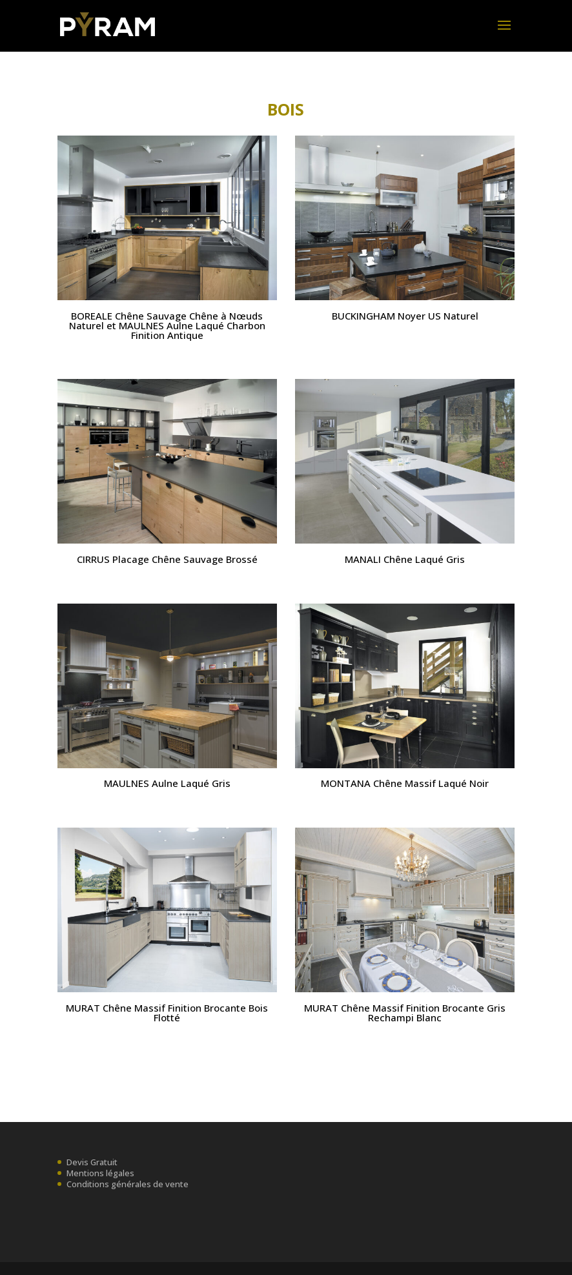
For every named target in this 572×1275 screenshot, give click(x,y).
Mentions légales (100, 1173)
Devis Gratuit (91, 1162)
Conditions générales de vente (127, 1184)
